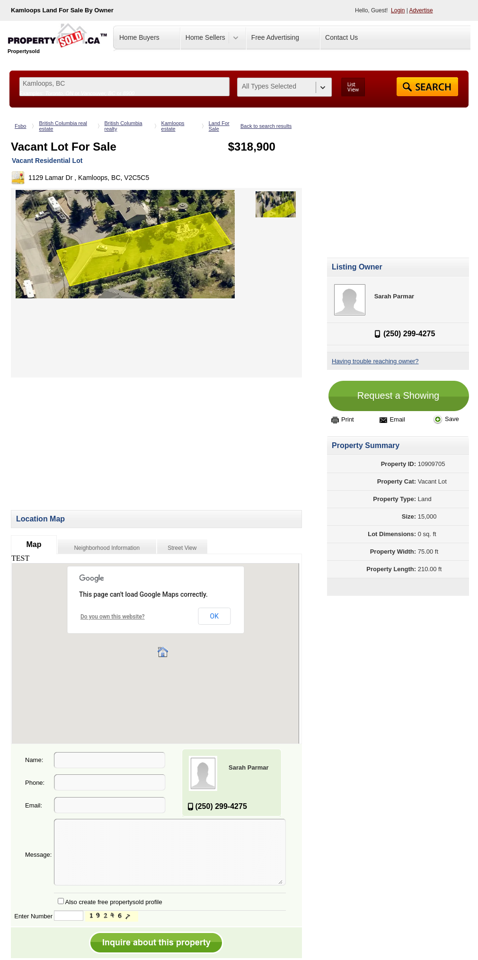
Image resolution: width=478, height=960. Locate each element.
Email (392, 419)
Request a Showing (398, 395)
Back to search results (266, 126)
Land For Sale (219, 126)
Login (398, 10)
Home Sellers (205, 37)
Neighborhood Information (107, 548)
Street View (182, 548)
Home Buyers (139, 37)
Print (342, 419)
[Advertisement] (90, 443)
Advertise (421, 10)
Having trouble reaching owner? (375, 361)
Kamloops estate (173, 126)
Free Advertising (275, 37)
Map (33, 544)
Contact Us (341, 37)
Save (446, 418)
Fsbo (20, 126)
